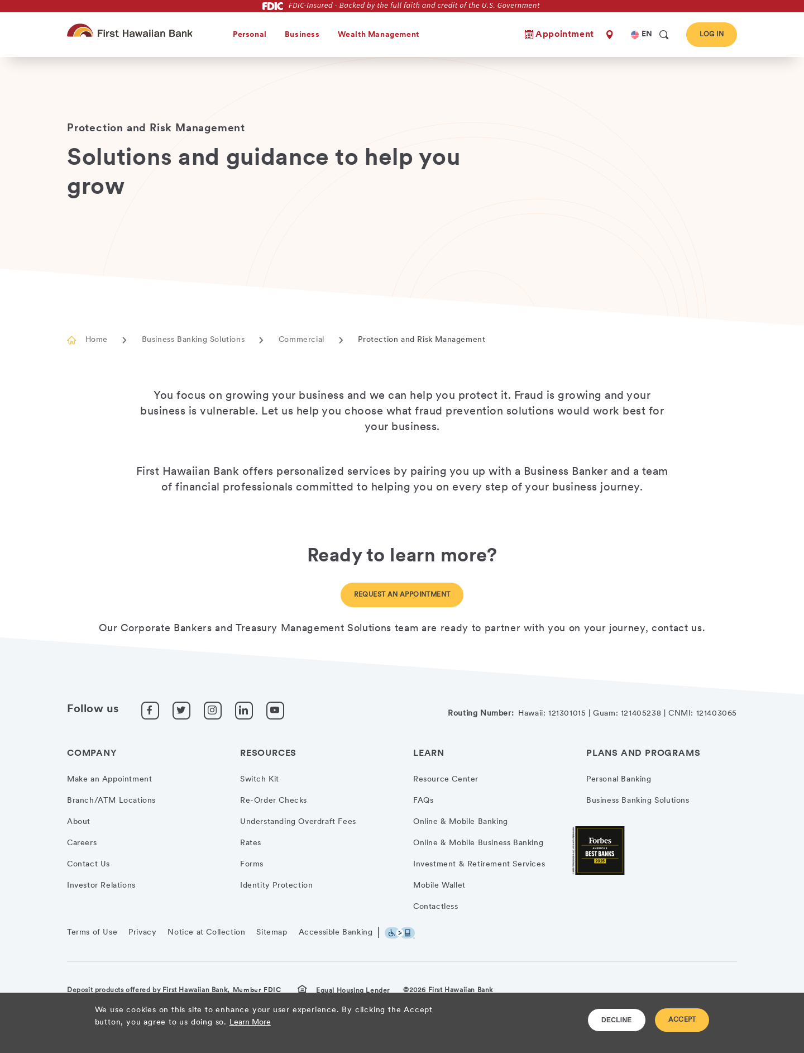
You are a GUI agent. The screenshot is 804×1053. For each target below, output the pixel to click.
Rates (250, 843)
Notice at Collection (206, 932)
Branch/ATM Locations (111, 801)
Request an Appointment (402, 595)
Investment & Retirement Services (479, 864)
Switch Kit (259, 779)
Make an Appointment (109, 779)
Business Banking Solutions (193, 340)
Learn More (250, 1022)
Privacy (142, 932)
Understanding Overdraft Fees (298, 822)
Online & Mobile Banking (460, 822)
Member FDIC (257, 990)
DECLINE (616, 1020)
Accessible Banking (336, 932)
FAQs (423, 801)
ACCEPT (682, 1020)
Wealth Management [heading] (378, 35)
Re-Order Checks (273, 801)
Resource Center (445, 779)
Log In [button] (712, 34)
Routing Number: (481, 713)
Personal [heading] (250, 35)
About (78, 822)
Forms (252, 864)
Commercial (301, 340)
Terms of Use (92, 932)
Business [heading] (302, 35)
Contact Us (88, 864)
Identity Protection (276, 886)
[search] (664, 34)
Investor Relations (101, 886)
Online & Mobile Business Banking (478, 843)
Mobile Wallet (439, 886)
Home (96, 340)
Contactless (435, 907)
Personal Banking (619, 779)
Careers (82, 843)
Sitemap (271, 932)
